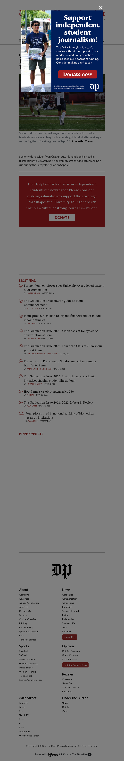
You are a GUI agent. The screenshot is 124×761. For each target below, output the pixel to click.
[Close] (101, 7)
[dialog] (62, 380)
